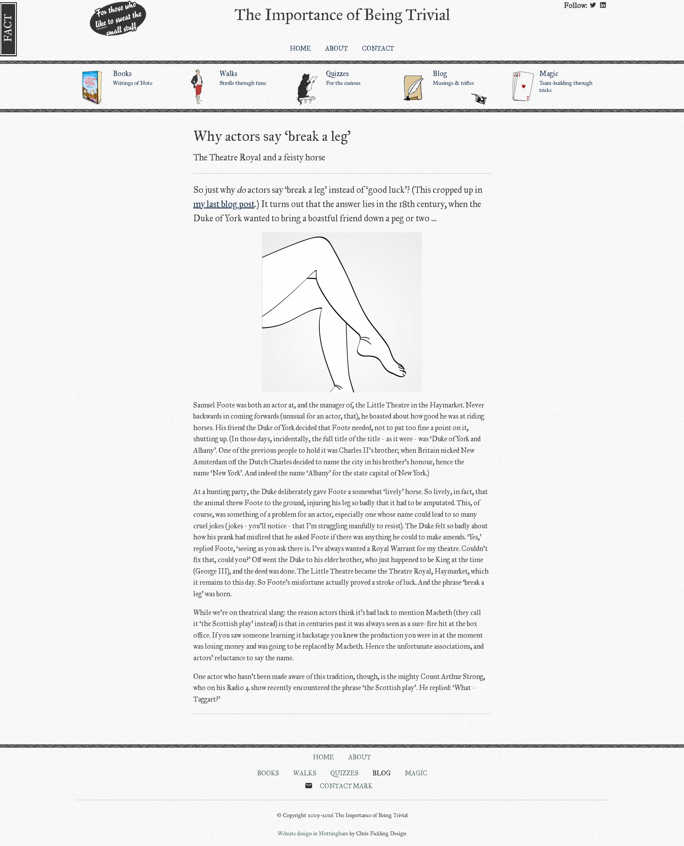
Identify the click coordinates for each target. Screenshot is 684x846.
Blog (382, 773)
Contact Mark (346, 786)
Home (323, 757)
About (359, 757)
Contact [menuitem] (378, 48)
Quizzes (342, 77)
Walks (235, 77)
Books (128, 77)
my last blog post (224, 204)
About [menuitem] (336, 48)
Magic (555, 81)
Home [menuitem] (300, 48)
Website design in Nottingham (313, 833)
